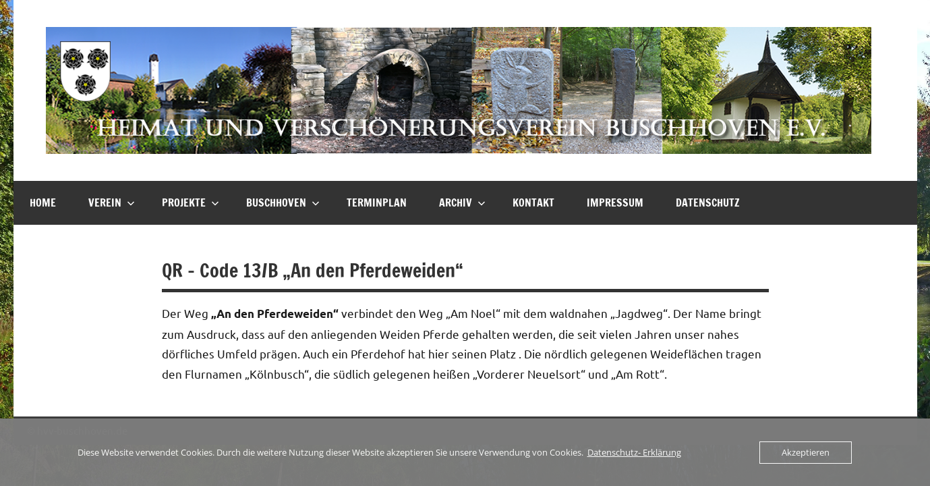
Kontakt (533, 202)
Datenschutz (708, 202)
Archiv (462, 202)
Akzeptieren (806, 452)
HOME (43, 202)
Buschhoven (283, 202)
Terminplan (377, 202)
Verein (111, 202)
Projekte (190, 202)
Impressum (615, 202)
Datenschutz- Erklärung (634, 452)
